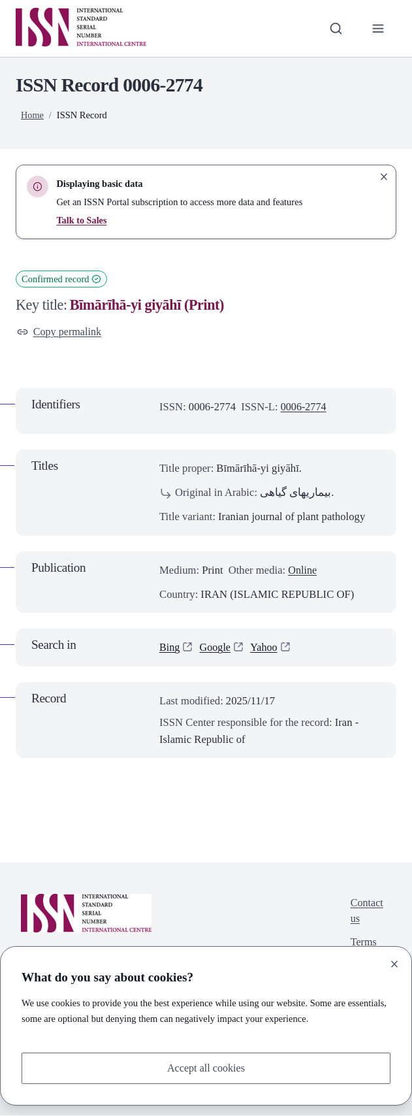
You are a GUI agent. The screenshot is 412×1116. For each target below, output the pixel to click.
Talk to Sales (81, 220)
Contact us (366, 912)
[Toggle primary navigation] (377, 28)
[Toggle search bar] (334, 28)
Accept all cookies (206, 1068)
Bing (169, 648)
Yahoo (266, 648)
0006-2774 (304, 407)
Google (216, 648)
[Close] (394, 963)
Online (302, 571)
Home (32, 115)
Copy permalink (60, 332)
